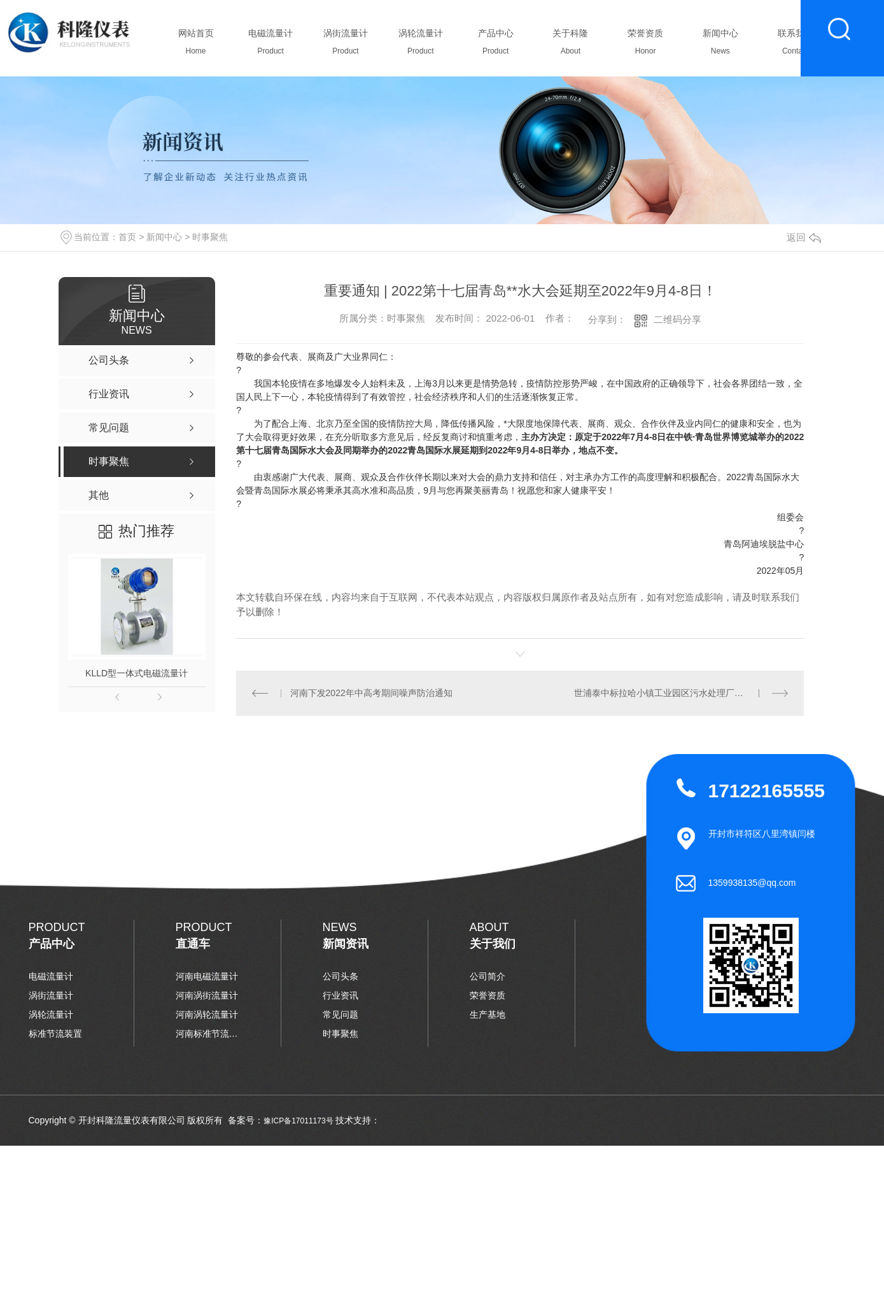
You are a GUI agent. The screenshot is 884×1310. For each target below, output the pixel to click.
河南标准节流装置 (207, 1034)
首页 (127, 237)
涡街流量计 (346, 45)
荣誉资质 (646, 45)
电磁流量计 (271, 45)
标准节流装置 (55, 1034)
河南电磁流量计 (207, 976)
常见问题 (340, 1014)
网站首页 (196, 45)
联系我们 (795, 45)
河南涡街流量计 (207, 995)
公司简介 (487, 976)
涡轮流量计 (420, 45)
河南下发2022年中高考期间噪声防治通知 (371, 693)
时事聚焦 (210, 237)
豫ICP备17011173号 (298, 1120)
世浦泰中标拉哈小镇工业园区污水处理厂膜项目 (667, 693)
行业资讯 (340, 995)
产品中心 (495, 45)
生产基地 (487, 1014)
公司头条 (340, 976)
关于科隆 (571, 45)
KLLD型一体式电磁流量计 (136, 673)
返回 (804, 237)
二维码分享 (677, 319)
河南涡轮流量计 (207, 1014)
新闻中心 (720, 45)
